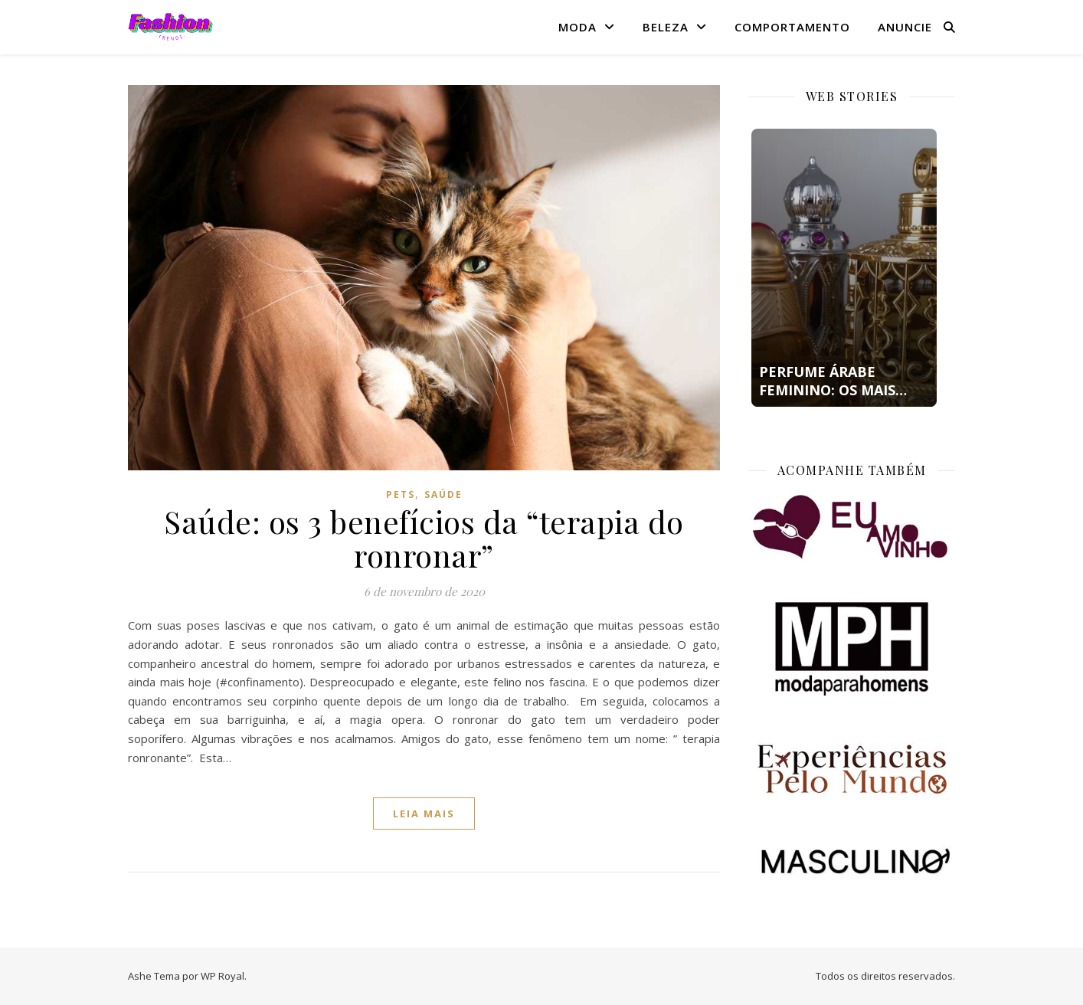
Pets (400, 494)
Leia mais (424, 813)
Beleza (666, 26)
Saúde (443, 494)
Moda (577, 26)
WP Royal (222, 976)
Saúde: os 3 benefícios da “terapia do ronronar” (424, 538)
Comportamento (792, 26)
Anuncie (905, 26)
